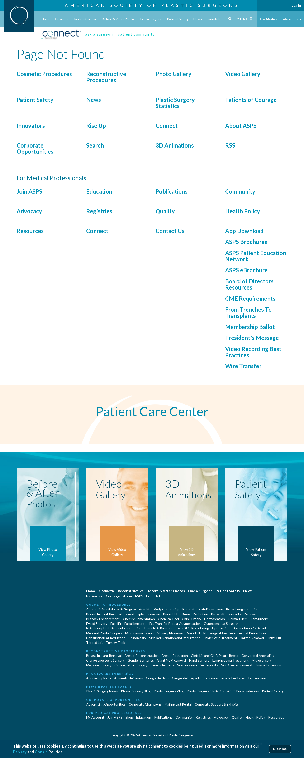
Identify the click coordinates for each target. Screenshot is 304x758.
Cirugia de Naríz (157, 678)
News (197, 19)
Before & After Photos (119, 19)
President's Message (252, 337)
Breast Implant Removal (104, 614)
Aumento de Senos (128, 678)
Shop (129, 717)
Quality (165, 211)
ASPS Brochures (246, 241)
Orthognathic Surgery (130, 665)
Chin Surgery (191, 619)
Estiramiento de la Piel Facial (224, 678)
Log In (296, 5)
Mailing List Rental (178, 704)
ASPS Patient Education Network (255, 255)
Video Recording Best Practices (253, 351)
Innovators (31, 125)
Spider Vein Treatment (220, 638)
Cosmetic (62, 19)
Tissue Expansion (268, 665)
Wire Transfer (243, 365)
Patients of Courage (251, 99)
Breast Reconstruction (142, 655)
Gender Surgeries (141, 660)
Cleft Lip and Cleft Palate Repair (214, 655)
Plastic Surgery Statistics (175, 102)
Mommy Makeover (170, 633)
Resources (30, 230)
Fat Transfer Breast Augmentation (175, 623)
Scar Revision (187, 665)
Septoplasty (209, 665)
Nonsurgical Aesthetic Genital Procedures (234, 633)
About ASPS (240, 125)
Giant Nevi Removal (171, 660)
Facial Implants (135, 623)
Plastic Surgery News (102, 691)
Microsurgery (261, 660)
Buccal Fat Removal (242, 614)
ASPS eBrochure (246, 270)
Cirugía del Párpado (186, 678)
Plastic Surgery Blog (136, 691)
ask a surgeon (99, 34)
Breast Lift (171, 614)
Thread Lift (94, 642)
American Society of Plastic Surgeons (152, 5)
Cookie (41, 751)
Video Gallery (242, 73)
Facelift (115, 623)
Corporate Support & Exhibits (217, 704)
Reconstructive (85, 19)
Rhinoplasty (137, 638)
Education (99, 191)
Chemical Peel (168, 619)
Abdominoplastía (98, 678)
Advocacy (29, 211)
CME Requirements (250, 298)
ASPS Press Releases (243, 691)
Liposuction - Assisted (249, 628)
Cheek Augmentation (139, 619)
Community (240, 191)
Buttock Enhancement (103, 619)
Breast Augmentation (242, 609)
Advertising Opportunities (106, 704)
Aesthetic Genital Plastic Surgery (111, 609)
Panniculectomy (162, 665)
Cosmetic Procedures (44, 73)
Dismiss (280, 749)
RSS (230, 145)
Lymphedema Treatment (230, 660)
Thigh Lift (274, 638)
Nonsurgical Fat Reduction (105, 638)
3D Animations (175, 145)
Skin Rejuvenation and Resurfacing (174, 638)
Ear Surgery (259, 619)
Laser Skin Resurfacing (192, 628)
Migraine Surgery (98, 665)
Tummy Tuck (115, 642)
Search (95, 145)
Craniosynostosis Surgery (105, 660)
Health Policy (242, 211)
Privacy (20, 751)
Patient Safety (178, 19)
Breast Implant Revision (142, 614)
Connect (167, 125)
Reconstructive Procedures (106, 76)
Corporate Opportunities (35, 148)
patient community (136, 34)
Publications (172, 191)
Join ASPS (29, 191)
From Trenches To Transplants (248, 312)
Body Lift (189, 609)
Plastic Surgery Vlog (169, 691)
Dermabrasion (214, 619)
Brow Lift (218, 614)
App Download (244, 230)
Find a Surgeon (151, 19)
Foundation (215, 19)
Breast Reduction (195, 614)
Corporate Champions (145, 704)
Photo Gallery (173, 73)
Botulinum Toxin (211, 609)
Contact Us (170, 230)
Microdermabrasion (139, 633)
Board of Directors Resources (249, 284)
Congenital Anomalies (258, 655)
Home (46, 19)
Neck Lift (193, 633)
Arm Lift (145, 609)
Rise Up (96, 125)
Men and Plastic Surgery (104, 633)
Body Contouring (166, 609)
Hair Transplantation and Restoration (113, 628)
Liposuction (220, 628)
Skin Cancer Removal (236, 665)
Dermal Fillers (238, 619)
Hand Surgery (199, 660)
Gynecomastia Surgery (221, 623)
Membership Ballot (250, 326)
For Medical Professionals (280, 19)
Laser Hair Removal (158, 628)
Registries (99, 211)
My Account (95, 717)
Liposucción (257, 678)
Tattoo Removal (252, 638)
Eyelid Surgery (96, 623)
